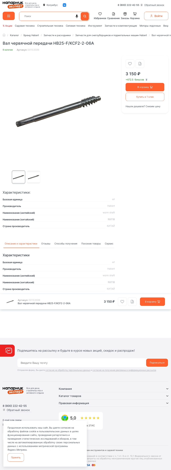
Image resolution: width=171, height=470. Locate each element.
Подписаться (157, 362)
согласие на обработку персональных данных (67, 370)
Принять (16, 457)
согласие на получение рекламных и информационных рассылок (124, 370)
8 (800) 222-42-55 (128, 5)
